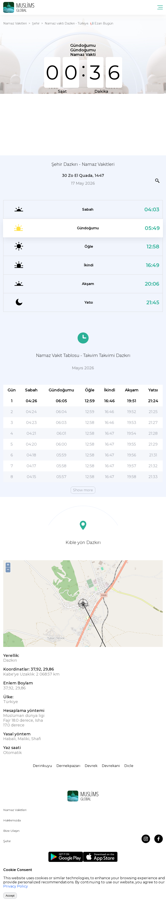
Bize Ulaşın (11, 831)
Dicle (128, 766)
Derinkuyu (42, 766)
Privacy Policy (15, 886)
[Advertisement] (83, 124)
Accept (10, 895)
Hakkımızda (12, 820)
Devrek (91, 766)
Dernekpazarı (68, 766)
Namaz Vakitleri (15, 23)
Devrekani (111, 766)
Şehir (36, 23)
